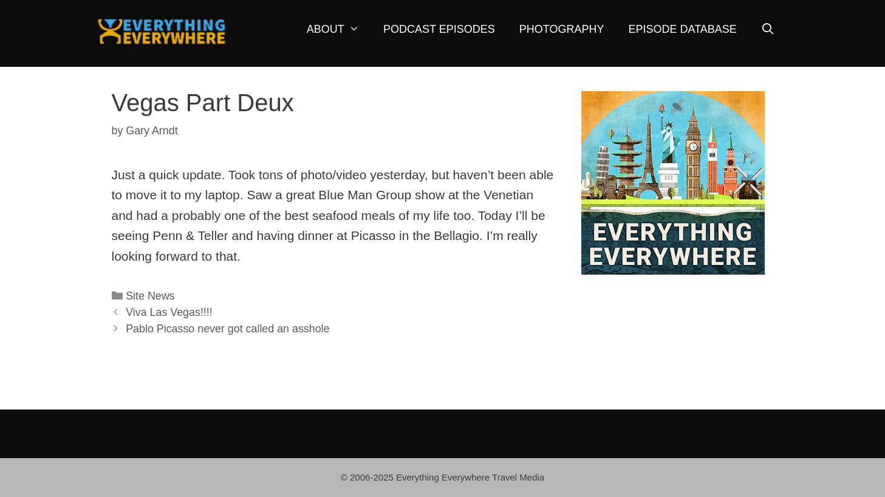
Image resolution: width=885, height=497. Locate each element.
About (339, 29)
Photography (561, 29)
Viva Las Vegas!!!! (169, 312)
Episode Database (682, 29)
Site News (150, 296)
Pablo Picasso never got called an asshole (227, 329)
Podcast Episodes (439, 29)
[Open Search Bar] (768, 29)
